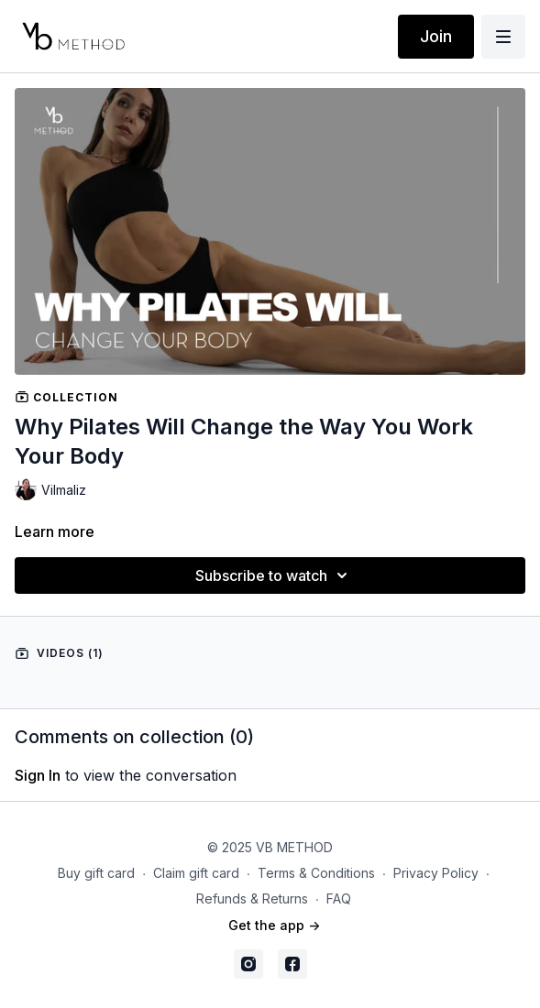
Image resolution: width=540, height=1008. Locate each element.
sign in (38, 775)
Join (436, 36)
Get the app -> (274, 925)
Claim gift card (196, 873)
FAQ (338, 898)
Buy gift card (96, 873)
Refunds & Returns (252, 898)
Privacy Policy (436, 873)
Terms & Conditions (316, 873)
